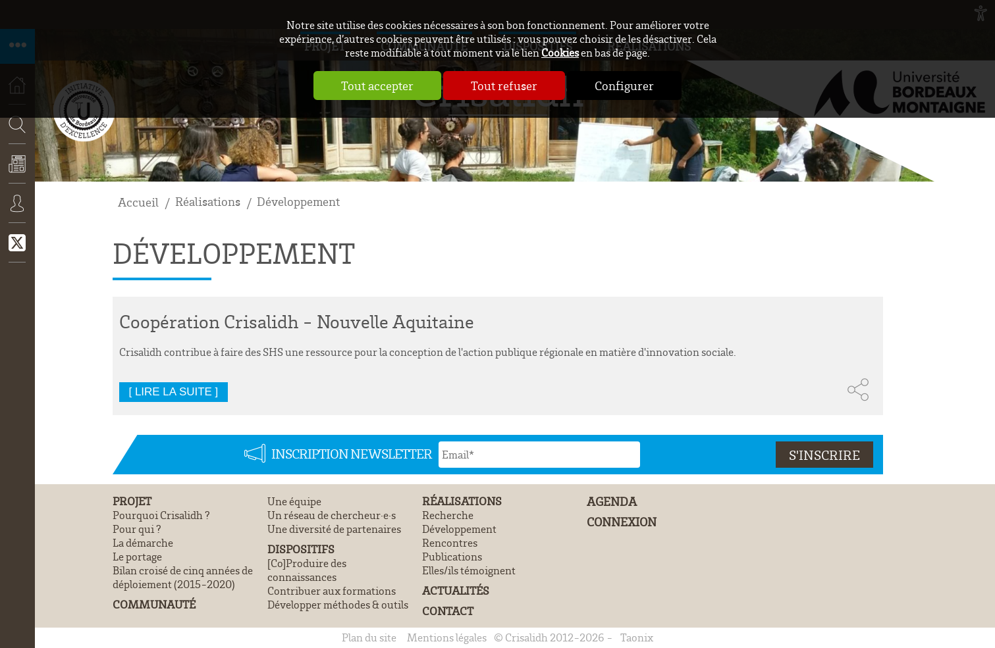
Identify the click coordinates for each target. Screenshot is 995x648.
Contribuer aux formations (331, 590)
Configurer (624, 85)
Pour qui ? (137, 529)
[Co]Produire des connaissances (306, 570)
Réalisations (207, 201)
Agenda (612, 501)
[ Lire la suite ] (174, 392)
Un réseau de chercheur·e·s (331, 515)
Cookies (560, 52)
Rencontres (449, 542)
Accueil (138, 202)
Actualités (17, 173)
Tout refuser (504, 85)
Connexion (17, 212)
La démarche (143, 542)
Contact (447, 611)
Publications (452, 556)
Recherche (13, 163)
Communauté (154, 604)
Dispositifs (301, 549)
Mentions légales (447, 637)
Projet (132, 501)
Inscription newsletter (351, 453)
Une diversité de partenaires (334, 529)
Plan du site (369, 637)
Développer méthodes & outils (337, 604)
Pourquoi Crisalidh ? (161, 515)
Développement (298, 201)
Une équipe (294, 501)
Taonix (636, 637)
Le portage (137, 556)
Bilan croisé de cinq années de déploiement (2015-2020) (183, 577)
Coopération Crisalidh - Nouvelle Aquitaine (296, 321)
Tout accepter (377, 85)
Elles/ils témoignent (469, 570)
